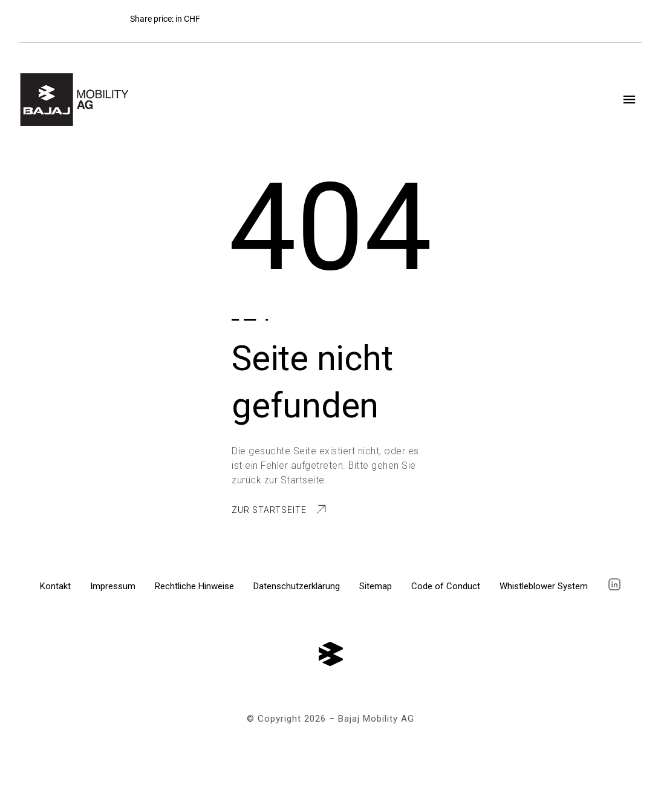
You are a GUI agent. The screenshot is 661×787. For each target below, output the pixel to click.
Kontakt (55, 586)
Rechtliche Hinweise (194, 586)
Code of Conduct (445, 586)
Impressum (112, 586)
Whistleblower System (544, 586)
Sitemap (375, 586)
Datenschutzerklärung (296, 586)
